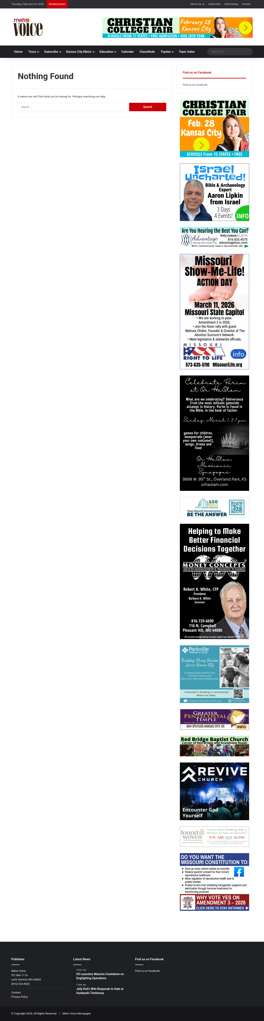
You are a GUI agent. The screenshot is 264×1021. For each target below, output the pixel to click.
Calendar (127, 52)
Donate (246, 4)
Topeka (166, 52)
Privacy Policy (19, 996)
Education (106, 52)
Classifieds (147, 52)
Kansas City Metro (79, 52)
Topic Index (187, 52)
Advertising (231, 4)
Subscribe (214, 4)
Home (18, 52)
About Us (195, 4)
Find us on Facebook (195, 84)
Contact (16, 992)
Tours (32, 52)
